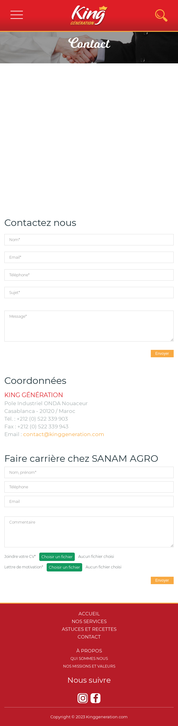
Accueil (89, 614)
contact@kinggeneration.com (63, 434)
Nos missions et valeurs (89, 666)
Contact (89, 637)
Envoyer (162, 353)
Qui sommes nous (89, 658)
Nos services (89, 621)
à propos (89, 651)
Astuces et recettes (89, 629)
